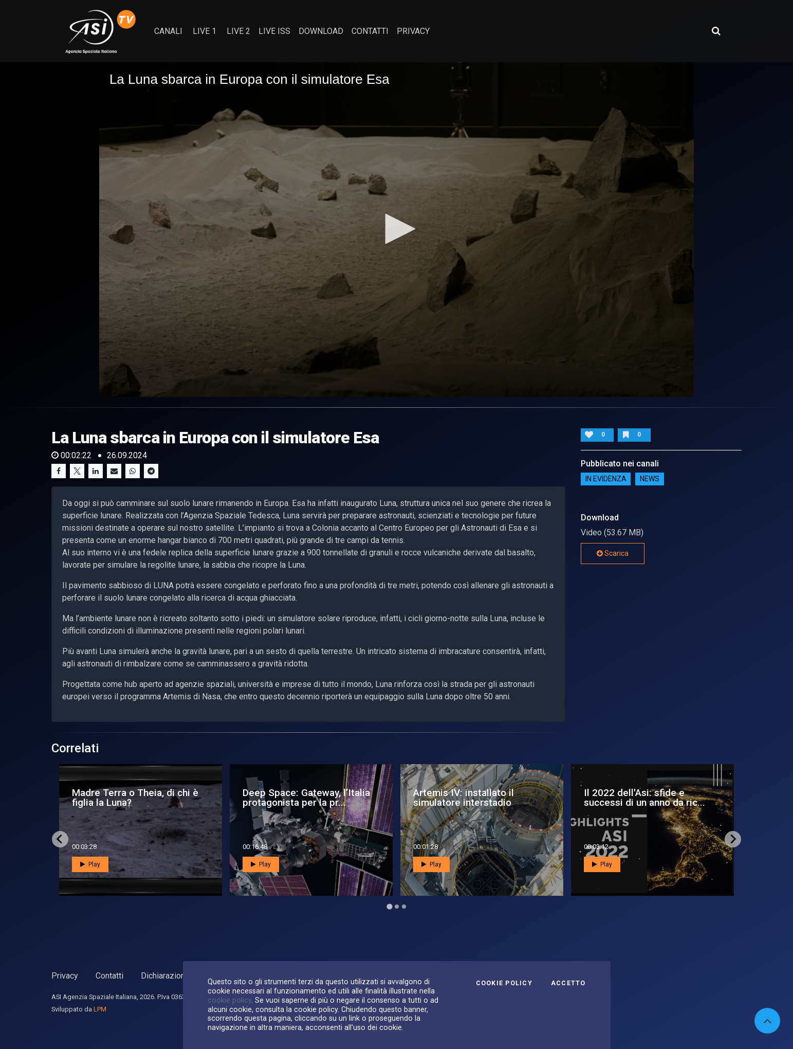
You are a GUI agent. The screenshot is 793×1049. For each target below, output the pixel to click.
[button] (396, 228)
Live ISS (274, 31)
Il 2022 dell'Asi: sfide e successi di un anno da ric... (644, 797)
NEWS (649, 479)
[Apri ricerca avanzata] (716, 31)
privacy (413, 31)
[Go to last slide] (60, 839)
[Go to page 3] (404, 907)
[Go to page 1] (389, 906)
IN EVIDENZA (605, 479)
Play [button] (90, 864)
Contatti (109, 976)
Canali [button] (168, 31)
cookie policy (229, 1000)
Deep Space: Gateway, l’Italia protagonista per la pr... (306, 797)
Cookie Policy (504, 983)
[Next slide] (733, 839)
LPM (100, 1009)
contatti (370, 31)
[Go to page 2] (397, 907)
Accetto (568, 983)
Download (321, 31)
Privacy (64, 976)
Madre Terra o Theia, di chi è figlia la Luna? (135, 797)
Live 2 (238, 31)
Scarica (613, 553)
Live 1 (204, 31)
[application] (396, 229)
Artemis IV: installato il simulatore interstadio (463, 797)
